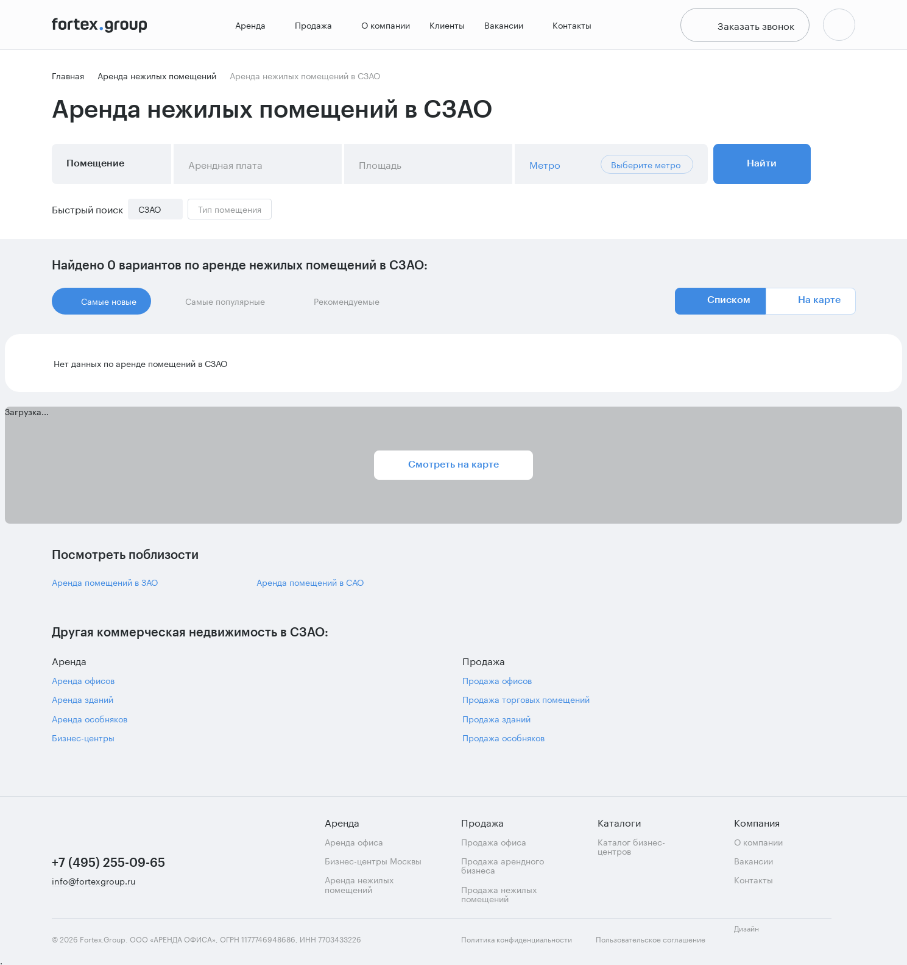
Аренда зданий (82, 702)
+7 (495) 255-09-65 (108, 863)
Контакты (570, 26)
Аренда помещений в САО (310, 585)
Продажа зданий (496, 722)
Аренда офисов (83, 683)
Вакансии (507, 27)
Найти (762, 167)
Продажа (317, 27)
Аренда (254, 27)
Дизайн (757, 935)
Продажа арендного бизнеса (502, 865)
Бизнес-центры (83, 741)
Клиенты (446, 26)
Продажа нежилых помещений (499, 894)
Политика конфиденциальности (516, 939)
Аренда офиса (354, 841)
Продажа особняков (503, 741)
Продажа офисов (497, 683)
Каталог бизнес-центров (631, 846)
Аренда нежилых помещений (359, 884)
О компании (384, 26)
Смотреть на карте (453, 468)
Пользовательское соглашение (650, 939)
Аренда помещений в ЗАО (105, 585)
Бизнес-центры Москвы (373, 860)
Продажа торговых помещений (526, 702)
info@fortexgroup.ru (93, 881)
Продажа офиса (493, 841)
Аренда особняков (89, 722)
